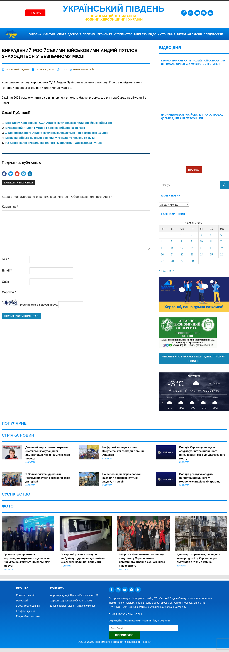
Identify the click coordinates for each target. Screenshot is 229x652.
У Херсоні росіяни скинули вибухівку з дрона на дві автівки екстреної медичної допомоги (83, 558)
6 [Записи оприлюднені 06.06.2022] (161, 241)
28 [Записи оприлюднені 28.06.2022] (172, 261)
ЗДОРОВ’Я (74, 34)
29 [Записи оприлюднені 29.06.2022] (182, 261)
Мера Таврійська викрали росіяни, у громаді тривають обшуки (50, 137)
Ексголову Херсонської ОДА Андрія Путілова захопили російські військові (58, 122)
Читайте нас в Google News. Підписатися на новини (193, 358)
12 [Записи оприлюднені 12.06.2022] (221, 241)
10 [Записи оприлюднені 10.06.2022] (201, 241)
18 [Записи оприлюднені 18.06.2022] (211, 248)
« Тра (162, 270)
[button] (4, 173)
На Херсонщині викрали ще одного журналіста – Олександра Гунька (53, 142)
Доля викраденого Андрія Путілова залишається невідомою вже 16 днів (56, 132)
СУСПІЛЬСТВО (123, 34)
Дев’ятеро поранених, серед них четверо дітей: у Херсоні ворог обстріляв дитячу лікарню (198, 558)
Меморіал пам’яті (189, 34)
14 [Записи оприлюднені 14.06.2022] (172, 248)
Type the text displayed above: (39, 304)
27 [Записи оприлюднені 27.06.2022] (162, 261)
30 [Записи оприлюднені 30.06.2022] (192, 261)
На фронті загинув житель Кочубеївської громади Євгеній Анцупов (123, 451)
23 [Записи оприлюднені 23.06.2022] (192, 254)
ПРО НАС (194, 169)
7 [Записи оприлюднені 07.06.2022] (171, 241)
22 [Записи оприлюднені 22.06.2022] (182, 254)
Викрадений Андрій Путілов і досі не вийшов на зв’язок (45, 127)
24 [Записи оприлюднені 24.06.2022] (201, 254)
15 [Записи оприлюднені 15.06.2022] (182, 248)
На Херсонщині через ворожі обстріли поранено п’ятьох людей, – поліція (121, 477)
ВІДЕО (152, 34)
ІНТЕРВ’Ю (140, 34)
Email (7, 270)
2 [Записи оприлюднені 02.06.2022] (191, 235)
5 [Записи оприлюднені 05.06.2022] (221, 235)
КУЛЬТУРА (49, 34)
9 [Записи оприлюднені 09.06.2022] (191, 241)
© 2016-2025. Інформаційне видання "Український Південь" (114, 641)
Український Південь (113, 8)
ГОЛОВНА (35, 34)
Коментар (10, 206)
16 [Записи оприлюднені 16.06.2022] (192, 248)
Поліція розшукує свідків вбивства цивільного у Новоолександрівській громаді (199, 477)
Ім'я (5, 259)
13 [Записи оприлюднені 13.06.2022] (162, 248)
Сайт (5, 281)
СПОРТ (61, 34)
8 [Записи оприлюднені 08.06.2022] (181, 241)
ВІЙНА (171, 34)
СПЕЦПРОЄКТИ (213, 34)
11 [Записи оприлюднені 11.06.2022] (211, 241)
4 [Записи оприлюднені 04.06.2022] (210, 235)
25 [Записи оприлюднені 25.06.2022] (211, 254)
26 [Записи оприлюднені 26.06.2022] (221, 254)
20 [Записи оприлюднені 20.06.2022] (162, 254)
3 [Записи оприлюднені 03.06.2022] (201, 235)
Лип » (171, 270)
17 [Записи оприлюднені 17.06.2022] (201, 248)
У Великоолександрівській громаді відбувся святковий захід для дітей (47, 477)
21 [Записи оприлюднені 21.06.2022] (172, 254)
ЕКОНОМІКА (105, 34)
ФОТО (162, 34)
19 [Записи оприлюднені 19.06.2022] (221, 248)
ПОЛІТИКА (89, 34)
